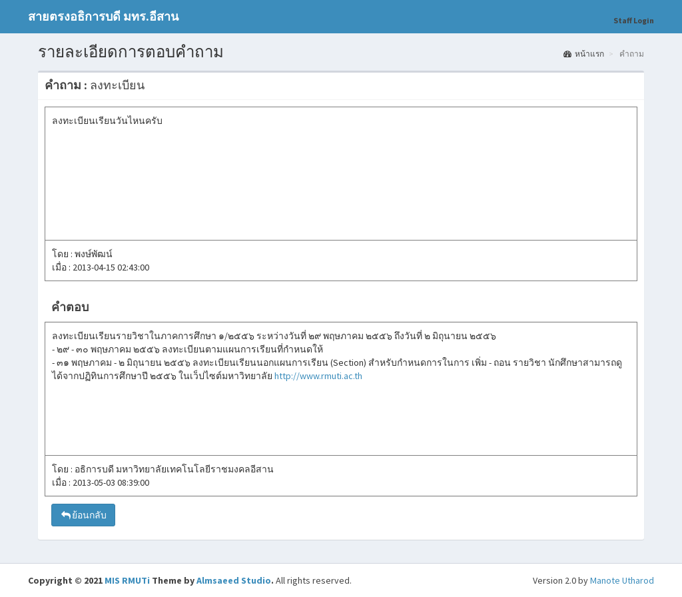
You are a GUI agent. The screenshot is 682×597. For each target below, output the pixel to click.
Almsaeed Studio (233, 580)
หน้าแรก (583, 54)
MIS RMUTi (127, 580)
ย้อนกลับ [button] (83, 515)
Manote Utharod (622, 580)
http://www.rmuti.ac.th (318, 376)
